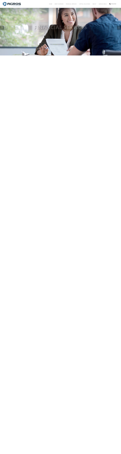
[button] (2, 28)
